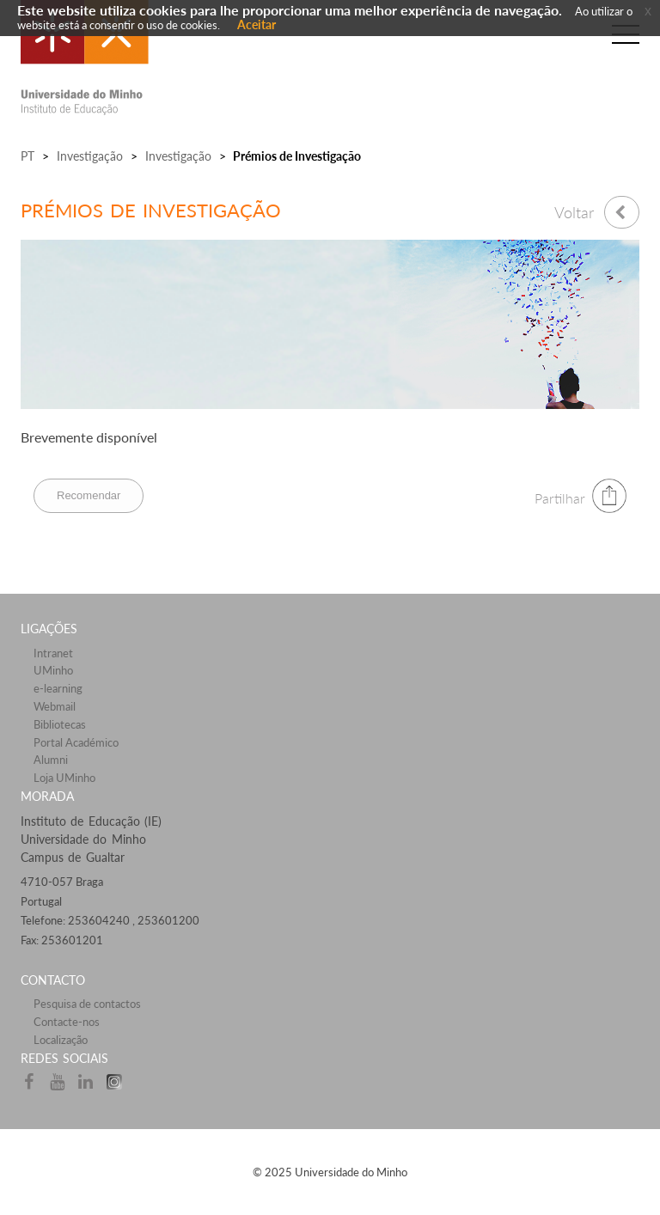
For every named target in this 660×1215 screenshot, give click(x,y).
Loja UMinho (64, 778)
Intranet (53, 653)
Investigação (90, 156)
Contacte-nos (67, 1022)
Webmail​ (55, 706)
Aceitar (256, 24)
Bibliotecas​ (60, 724)
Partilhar (560, 498)
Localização (61, 1040)
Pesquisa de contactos (87, 1003)
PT (27, 156)
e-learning (58, 688)
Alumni (51, 759)
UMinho (53, 670)
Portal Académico (76, 742)
